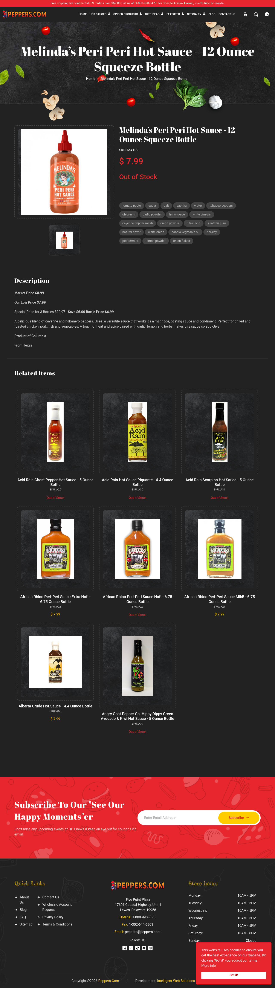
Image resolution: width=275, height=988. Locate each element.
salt (167, 206)
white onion (157, 233)
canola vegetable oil (187, 233)
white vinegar (203, 215)
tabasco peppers (223, 206)
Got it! (234, 975)
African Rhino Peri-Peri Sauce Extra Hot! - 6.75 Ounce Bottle (55, 598)
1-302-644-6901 (141, 924)
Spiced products (125, 14)
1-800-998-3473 (146, 3)
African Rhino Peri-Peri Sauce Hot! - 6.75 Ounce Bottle (137, 598)
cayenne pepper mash (138, 224)
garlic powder (152, 215)
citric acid (195, 224)
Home (83, 14)
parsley (214, 233)
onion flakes (183, 242)
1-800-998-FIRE (144, 916)
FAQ (23, 916)
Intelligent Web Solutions (176, 980)
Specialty (194, 14)
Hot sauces (98, 14)
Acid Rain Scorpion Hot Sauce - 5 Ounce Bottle (219, 482)
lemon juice (178, 215)
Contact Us (50, 896)
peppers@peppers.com (142, 931)
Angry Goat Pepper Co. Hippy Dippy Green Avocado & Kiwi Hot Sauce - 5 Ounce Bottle (137, 715)
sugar (153, 206)
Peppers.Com (108, 980)
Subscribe (237, 817)
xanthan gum (219, 224)
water (199, 206)
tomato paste (132, 206)
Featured (173, 14)
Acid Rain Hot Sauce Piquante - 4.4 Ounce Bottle (137, 482)
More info (208, 966)
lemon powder (156, 242)
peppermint (130, 242)
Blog (211, 14)
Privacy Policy (53, 916)
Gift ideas (152, 14)
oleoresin (129, 215)
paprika (182, 206)
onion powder (171, 224)
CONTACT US (226, 14)
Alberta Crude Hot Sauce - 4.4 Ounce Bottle (55, 705)
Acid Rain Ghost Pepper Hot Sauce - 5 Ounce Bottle (55, 482)
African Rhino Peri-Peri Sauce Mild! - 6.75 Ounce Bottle (219, 598)
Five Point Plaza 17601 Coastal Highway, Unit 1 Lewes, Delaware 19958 (138, 904)
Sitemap (26, 923)
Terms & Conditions (57, 923)
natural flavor (131, 233)
